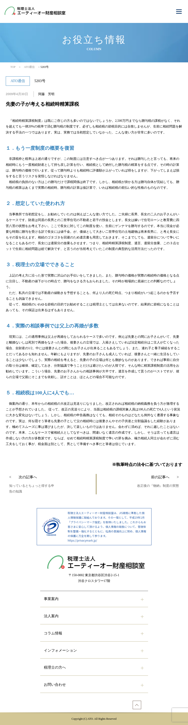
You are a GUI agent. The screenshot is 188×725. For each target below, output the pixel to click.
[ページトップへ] (137, 705)
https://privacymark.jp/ (82, 540)
